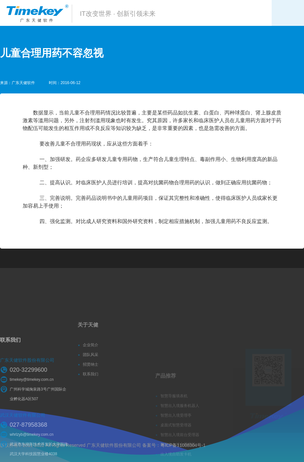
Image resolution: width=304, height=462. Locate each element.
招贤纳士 (90, 375)
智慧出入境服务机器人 (179, 421)
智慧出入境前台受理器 (179, 450)
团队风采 (90, 365)
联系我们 (90, 385)
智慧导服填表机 (174, 412)
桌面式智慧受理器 (175, 441)
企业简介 (90, 356)
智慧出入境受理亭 (175, 431)
